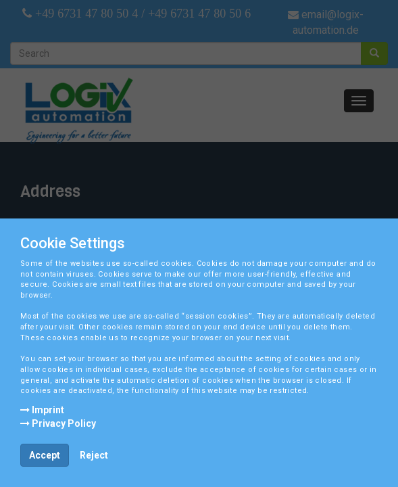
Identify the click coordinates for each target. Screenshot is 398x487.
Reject (94, 455)
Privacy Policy (58, 423)
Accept (44, 455)
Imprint (42, 409)
